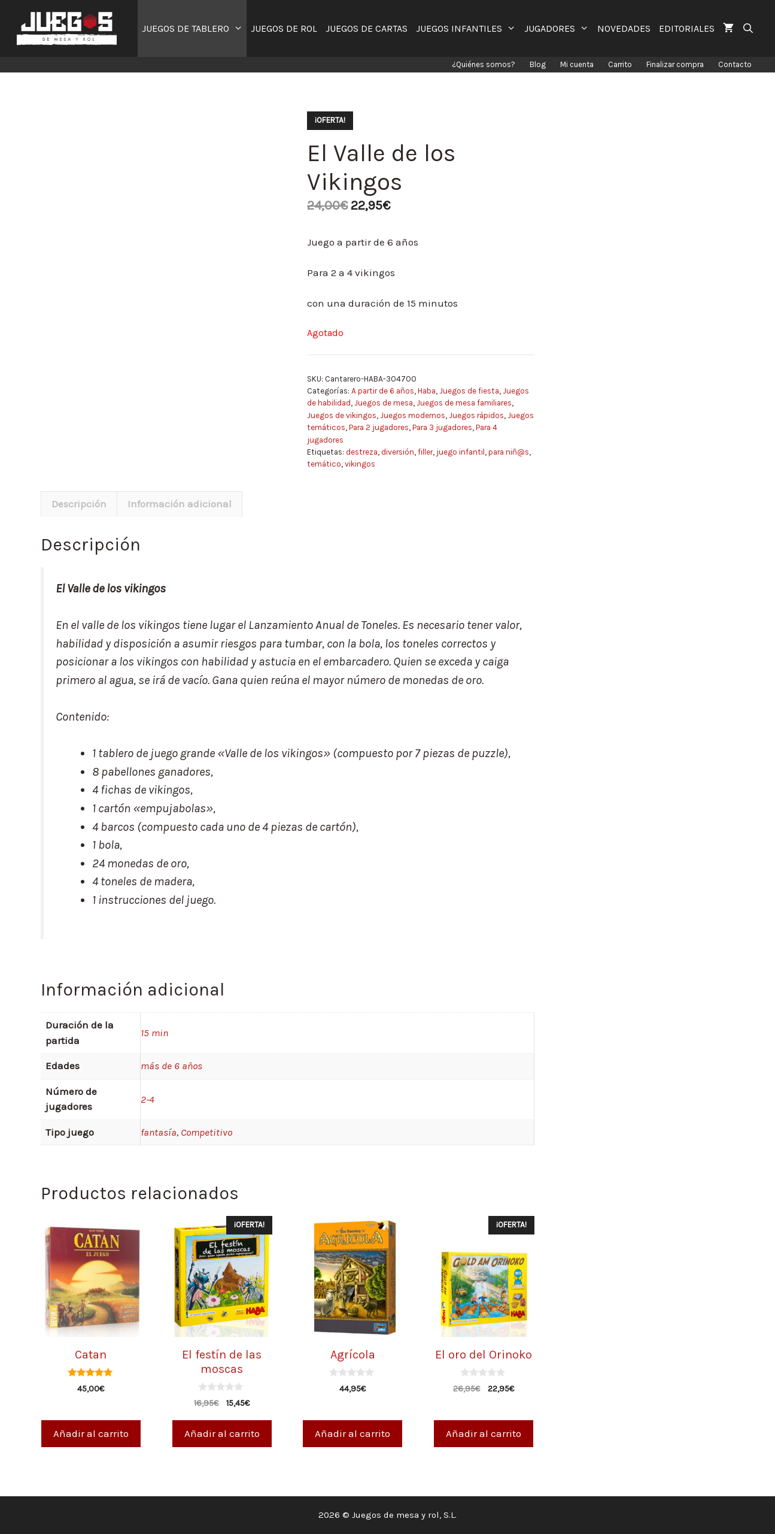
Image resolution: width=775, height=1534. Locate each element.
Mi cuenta (577, 64)
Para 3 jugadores (442, 427)
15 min (154, 1033)
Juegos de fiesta (469, 390)
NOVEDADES (624, 28)
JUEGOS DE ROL (284, 28)
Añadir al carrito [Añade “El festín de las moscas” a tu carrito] (222, 1433)
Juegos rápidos (476, 415)
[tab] (79, 504)
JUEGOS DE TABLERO (194, 28)
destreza (362, 451)
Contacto (735, 64)
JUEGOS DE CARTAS (367, 28)
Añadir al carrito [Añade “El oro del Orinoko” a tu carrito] (483, 1433)
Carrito (620, 64)
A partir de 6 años (382, 390)
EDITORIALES (687, 28)
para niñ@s (508, 451)
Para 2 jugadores (379, 427)
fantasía (159, 1132)
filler (425, 451)
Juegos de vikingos (341, 415)
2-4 (147, 1099)
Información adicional (179, 504)
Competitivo (206, 1132)
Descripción (79, 504)
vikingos (360, 463)
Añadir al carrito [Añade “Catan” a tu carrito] (91, 1433)
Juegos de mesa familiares (464, 402)
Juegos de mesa (383, 402)
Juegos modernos (412, 415)
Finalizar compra (675, 64)
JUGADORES (558, 28)
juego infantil (460, 451)
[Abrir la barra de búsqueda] (748, 28)
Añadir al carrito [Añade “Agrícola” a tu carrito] (352, 1433)
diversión (397, 451)
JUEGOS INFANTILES (468, 28)
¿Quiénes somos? (483, 64)
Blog (538, 64)
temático (324, 463)
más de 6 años (171, 1066)
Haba (427, 390)
